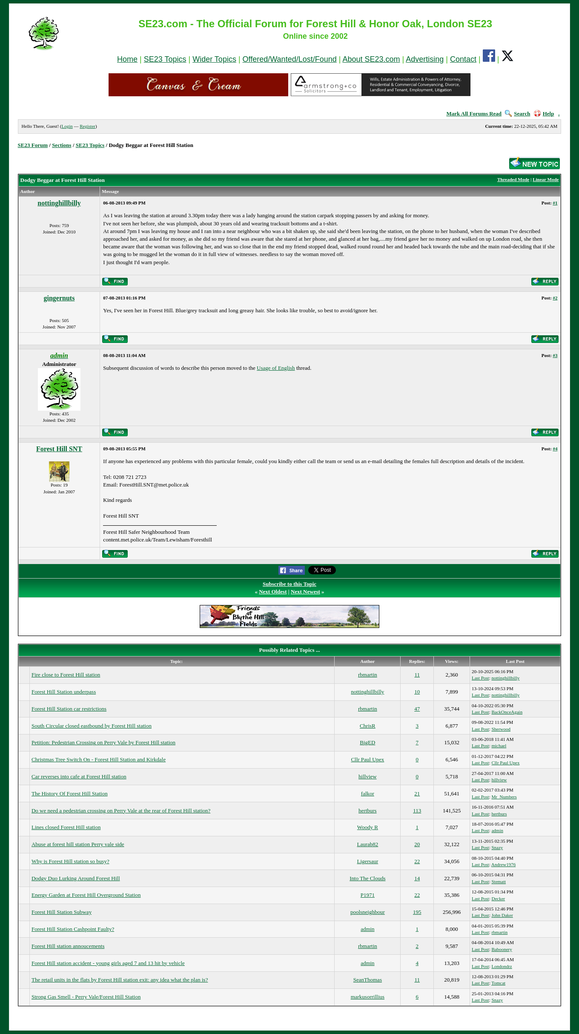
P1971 (368, 895)
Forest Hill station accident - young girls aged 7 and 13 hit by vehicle (108, 963)
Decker (498, 898)
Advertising (425, 59)
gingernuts (59, 298)
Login (66, 126)
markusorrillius (367, 997)
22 (417, 861)
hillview (367, 776)
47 (417, 709)
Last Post (480, 677)
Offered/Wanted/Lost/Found (290, 59)
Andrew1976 (503, 864)
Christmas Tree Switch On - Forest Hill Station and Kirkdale (99, 759)
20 (417, 844)
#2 (555, 297)
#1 (555, 202)
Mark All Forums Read (474, 113)
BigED (367, 742)
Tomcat (498, 982)
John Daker (502, 915)
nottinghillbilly (58, 203)
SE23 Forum (33, 145)
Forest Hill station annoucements (68, 946)
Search (517, 113)
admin (497, 830)
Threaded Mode (513, 179)
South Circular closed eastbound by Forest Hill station (92, 726)
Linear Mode (546, 179)
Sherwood (500, 729)
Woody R (367, 827)
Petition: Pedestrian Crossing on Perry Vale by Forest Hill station (103, 742)
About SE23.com (371, 59)
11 (417, 674)
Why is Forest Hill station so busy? (70, 861)
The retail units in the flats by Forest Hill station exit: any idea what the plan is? (120, 979)
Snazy (497, 847)
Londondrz (501, 966)
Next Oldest (273, 591)
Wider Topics (214, 59)
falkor (367, 793)
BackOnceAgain (506, 711)
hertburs (367, 810)
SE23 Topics (165, 59)
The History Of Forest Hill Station (70, 793)
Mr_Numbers (503, 796)
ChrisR (367, 726)
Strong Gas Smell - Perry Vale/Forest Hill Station (86, 997)
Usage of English (276, 368)
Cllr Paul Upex (367, 759)
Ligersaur (367, 861)
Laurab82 (367, 844)
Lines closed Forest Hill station (66, 827)
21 (417, 793)
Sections (62, 145)
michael (498, 745)
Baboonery (501, 949)
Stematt (498, 881)
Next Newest (305, 591)
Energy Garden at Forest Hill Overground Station (86, 895)
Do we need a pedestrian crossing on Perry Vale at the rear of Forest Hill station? (121, 810)
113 (417, 810)
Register (87, 126)
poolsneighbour (367, 912)
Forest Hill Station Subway (62, 912)
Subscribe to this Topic (289, 584)
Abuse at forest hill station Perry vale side (78, 844)
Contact (463, 59)
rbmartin (367, 674)
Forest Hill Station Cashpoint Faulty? (73, 929)
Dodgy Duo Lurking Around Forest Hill (76, 878)
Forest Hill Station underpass (64, 691)
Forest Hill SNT (59, 448)
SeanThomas (367, 979)
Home (127, 59)
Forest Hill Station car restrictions (69, 709)
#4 (555, 448)
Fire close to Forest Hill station (66, 674)
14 (417, 878)
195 (417, 912)
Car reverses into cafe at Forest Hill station (79, 776)
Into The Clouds (367, 878)
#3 (555, 355)
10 (417, 691)
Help (544, 113)
